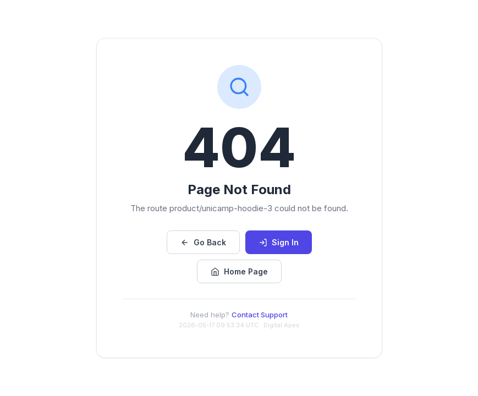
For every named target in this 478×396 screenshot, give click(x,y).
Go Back (203, 242)
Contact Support (260, 314)
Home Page (239, 271)
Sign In (279, 242)
